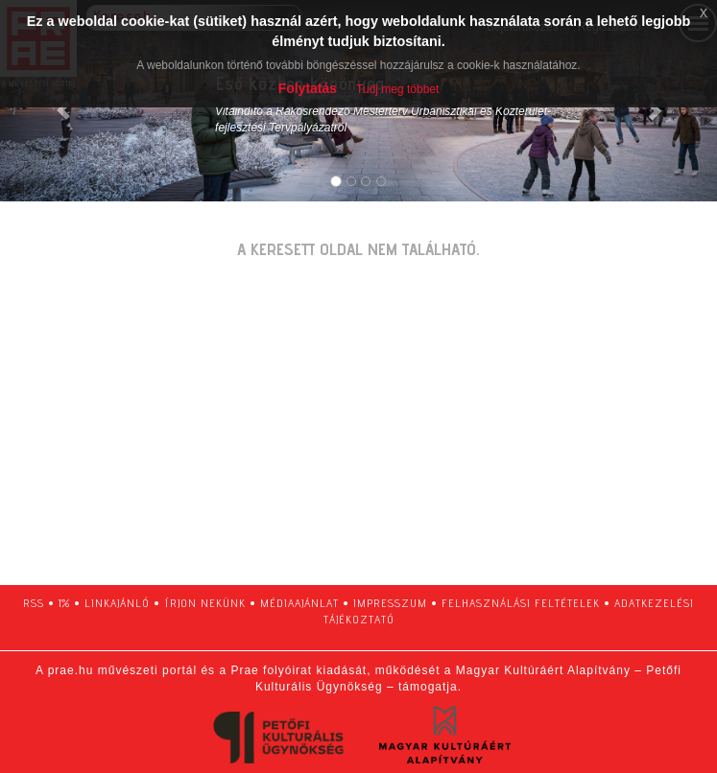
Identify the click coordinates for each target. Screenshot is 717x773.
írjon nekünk (205, 603)
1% (64, 603)
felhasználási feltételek (521, 603)
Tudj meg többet (397, 89)
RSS (33, 603)
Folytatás (307, 88)
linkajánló (117, 603)
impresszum (390, 603)
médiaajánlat (299, 603)
